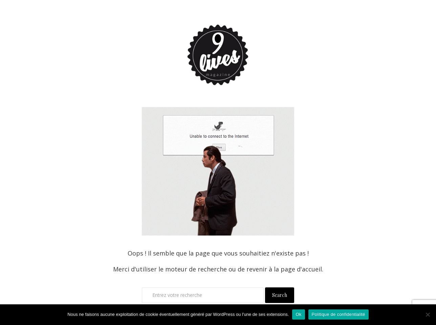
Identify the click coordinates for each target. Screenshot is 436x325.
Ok (298, 314)
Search (279, 295)
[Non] (427, 314)
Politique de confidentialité (338, 314)
